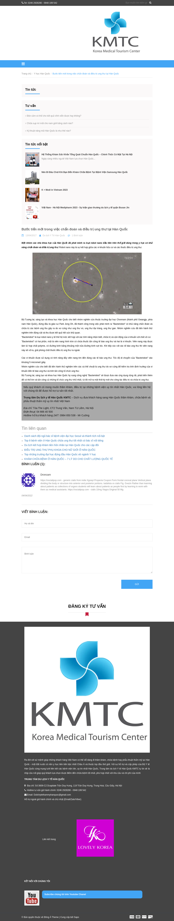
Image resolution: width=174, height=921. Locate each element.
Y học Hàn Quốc (42, 73)
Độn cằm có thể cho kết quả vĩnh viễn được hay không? (54, 116)
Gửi (137, 584)
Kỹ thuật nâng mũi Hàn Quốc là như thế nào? (49, 131)
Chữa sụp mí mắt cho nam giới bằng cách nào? (50, 123)
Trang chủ (26, 73)
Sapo (76, 917)
